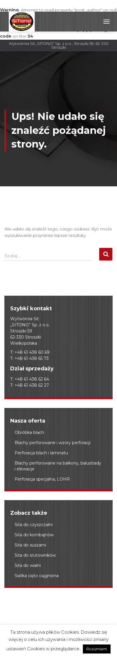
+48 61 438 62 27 (32, 385)
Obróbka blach (29, 432)
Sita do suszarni (30, 545)
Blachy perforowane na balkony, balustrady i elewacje (58, 466)
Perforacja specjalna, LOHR (42, 479)
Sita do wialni (28, 565)
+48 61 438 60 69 (32, 352)
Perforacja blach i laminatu (41, 452)
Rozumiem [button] (96, 649)
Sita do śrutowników (35, 555)
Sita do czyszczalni (34, 524)
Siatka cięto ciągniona (37, 575)
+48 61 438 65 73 (32, 358)
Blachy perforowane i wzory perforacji (52, 442)
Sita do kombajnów (34, 534)
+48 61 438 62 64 (32, 379)
